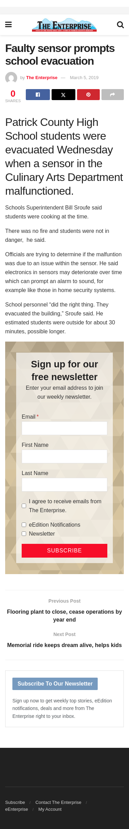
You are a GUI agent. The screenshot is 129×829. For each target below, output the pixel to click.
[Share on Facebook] (38, 94)
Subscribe (15, 802)
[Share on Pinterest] (88, 94)
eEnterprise (16, 809)
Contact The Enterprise (58, 802)
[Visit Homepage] (64, 25)
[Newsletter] (24, 533)
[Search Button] (120, 24)
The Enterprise (41, 77)
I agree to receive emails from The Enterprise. (65, 505)
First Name (35, 445)
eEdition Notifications (54, 525)
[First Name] (64, 456)
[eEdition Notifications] (24, 525)
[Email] (64, 428)
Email (28, 417)
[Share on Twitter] (63, 94)
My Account (50, 809)
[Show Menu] (8, 24)
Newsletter (42, 534)
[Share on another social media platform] (112, 94)
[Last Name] (64, 485)
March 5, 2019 (84, 77)
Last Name (35, 473)
